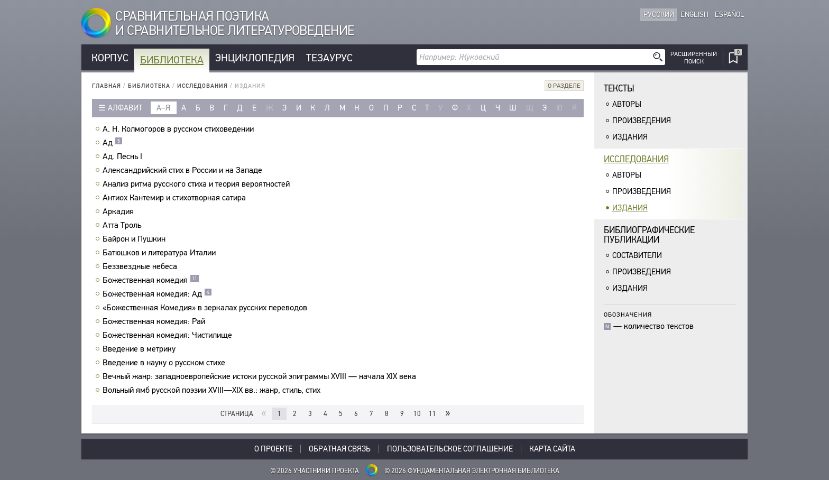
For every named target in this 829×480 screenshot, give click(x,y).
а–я (163, 108)
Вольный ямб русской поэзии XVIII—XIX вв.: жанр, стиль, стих (213, 390)
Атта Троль (123, 225)
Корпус (109, 58)
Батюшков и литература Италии (160, 252)
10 (417, 414)
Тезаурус (329, 58)
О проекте (273, 449)
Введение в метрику (140, 349)
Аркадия (119, 211)
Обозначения (628, 314)
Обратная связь (340, 449)
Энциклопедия (254, 58)
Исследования (202, 85)
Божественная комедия (151, 280)
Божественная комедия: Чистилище (169, 335)
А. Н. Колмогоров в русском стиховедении (179, 129)
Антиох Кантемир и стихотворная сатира (175, 197)
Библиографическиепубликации (649, 235)
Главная (106, 85)
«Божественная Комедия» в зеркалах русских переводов (206, 307)
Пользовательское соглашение (450, 449)
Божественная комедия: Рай (155, 321)
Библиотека (172, 60)
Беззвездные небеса (141, 266)
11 (432, 414)
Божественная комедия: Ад (157, 294)
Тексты (619, 88)
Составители (637, 255)
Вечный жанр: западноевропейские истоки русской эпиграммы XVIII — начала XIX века (261, 376)
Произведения (641, 120)
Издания (630, 137)
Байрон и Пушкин (135, 239)
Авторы (626, 104)
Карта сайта (552, 449)
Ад (113, 142)
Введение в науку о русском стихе (165, 362)
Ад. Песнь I (124, 156)
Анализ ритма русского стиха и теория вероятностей (197, 184)
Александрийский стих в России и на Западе (184, 170)
